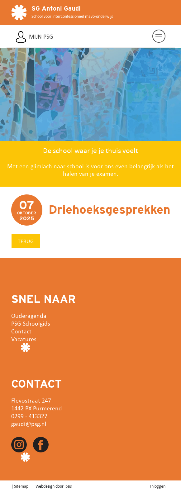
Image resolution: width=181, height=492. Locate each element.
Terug (26, 241)
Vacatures (23, 339)
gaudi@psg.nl (28, 423)
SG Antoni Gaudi (56, 8)
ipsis (68, 486)
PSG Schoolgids (30, 323)
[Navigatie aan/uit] (158, 36)
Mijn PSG (41, 36)
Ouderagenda (28, 315)
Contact (21, 331)
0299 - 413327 (29, 416)
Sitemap (21, 486)
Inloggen (157, 486)
